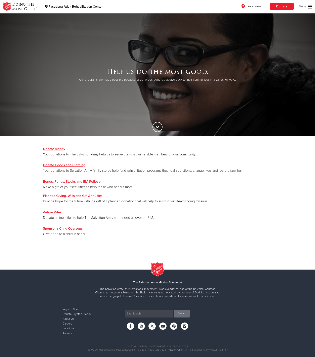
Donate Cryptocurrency (77, 314)
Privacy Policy (175, 349)
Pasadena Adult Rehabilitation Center (74, 7)
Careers (67, 323)
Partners (68, 333)
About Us (68, 318)
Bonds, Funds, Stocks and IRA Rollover (72, 182)
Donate (281, 6)
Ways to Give (71, 309)
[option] (157, 74)
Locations (251, 6)
